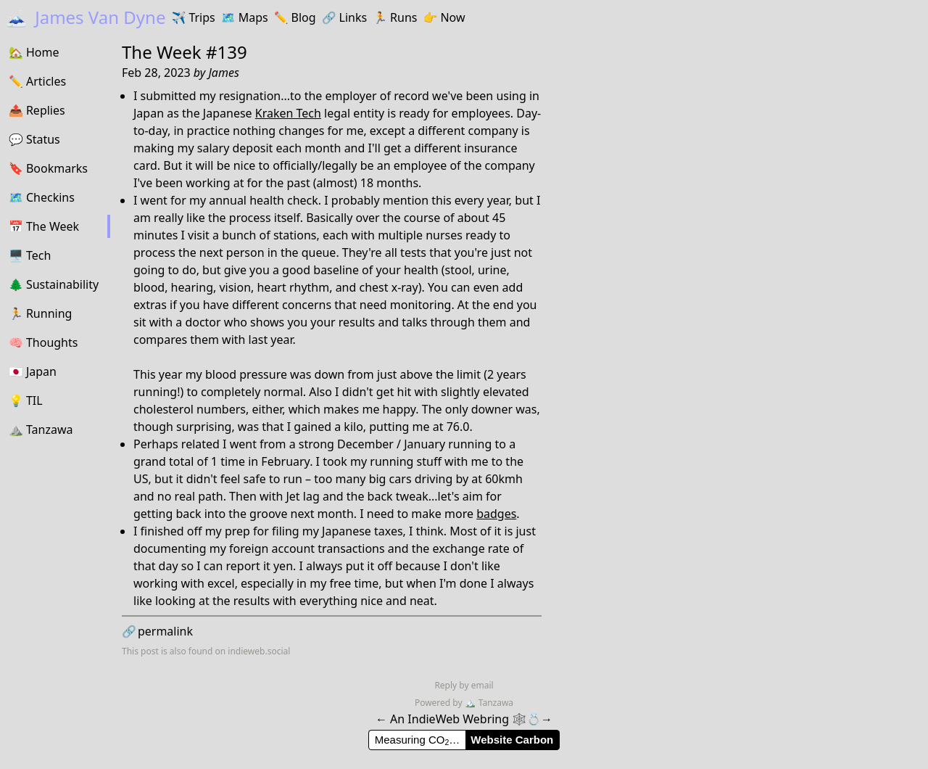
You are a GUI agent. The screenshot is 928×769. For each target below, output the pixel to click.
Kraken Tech (288, 113)
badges (496, 514)
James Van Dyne (85, 17)
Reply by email (463, 685)
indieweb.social (259, 651)
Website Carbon (512, 739)
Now (444, 17)
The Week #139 (184, 52)
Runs (395, 17)
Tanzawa (489, 702)
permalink (157, 631)
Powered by (440, 702)
